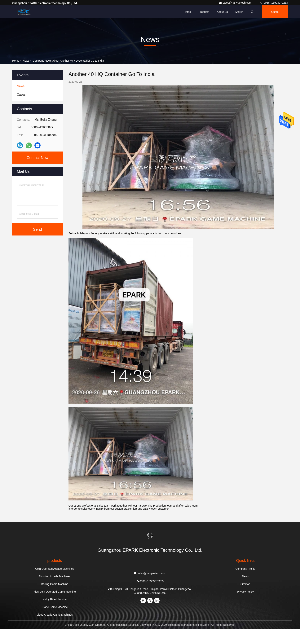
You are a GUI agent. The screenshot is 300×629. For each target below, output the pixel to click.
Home (187, 11)
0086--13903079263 (274, 2)
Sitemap (245, 584)
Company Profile (245, 568)
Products (204, 11)
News (26, 60)
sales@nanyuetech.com (235, 2)
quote (275, 11)
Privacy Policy (245, 591)
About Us (222, 11)
